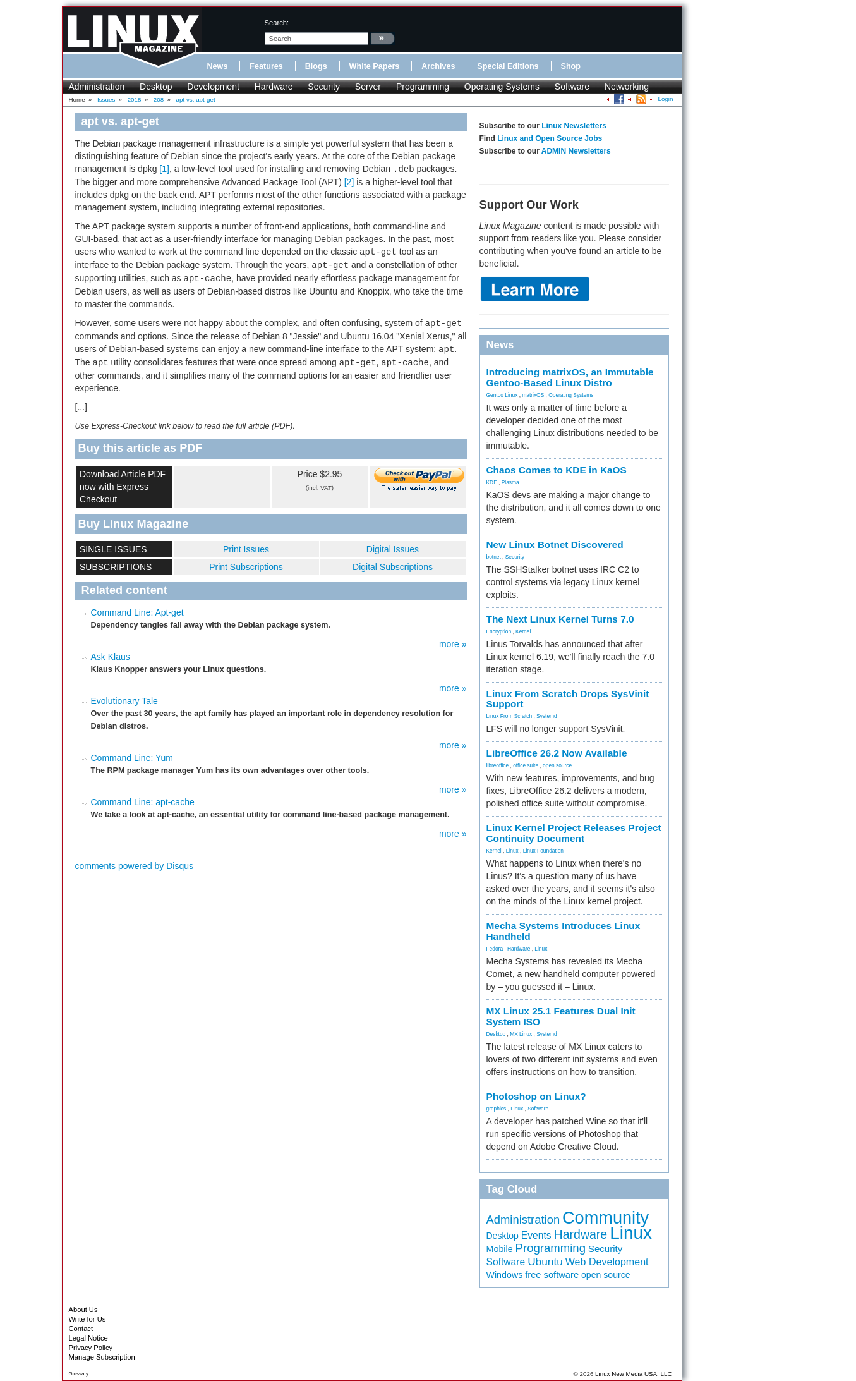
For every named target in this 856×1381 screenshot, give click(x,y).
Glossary (79, 1374)
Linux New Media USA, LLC (633, 1373)
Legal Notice (88, 1338)
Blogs (316, 66)
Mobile (499, 1249)
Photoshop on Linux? (536, 1096)
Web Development (607, 1261)
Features (266, 66)
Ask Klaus (110, 657)
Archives (438, 66)
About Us (83, 1309)
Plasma (510, 482)
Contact (81, 1328)
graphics (496, 1108)
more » (453, 644)
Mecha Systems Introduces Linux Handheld (563, 931)
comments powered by (134, 866)
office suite (525, 765)
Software (572, 87)
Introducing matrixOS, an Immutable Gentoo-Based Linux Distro (570, 377)
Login (665, 98)
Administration (97, 87)
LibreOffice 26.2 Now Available (556, 753)
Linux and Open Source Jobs (549, 138)
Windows (504, 1275)
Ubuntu (545, 1261)
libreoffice (497, 765)
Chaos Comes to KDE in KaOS (556, 470)
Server (368, 87)
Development (213, 87)
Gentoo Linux (502, 395)
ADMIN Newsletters (576, 151)
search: (277, 23)
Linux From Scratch (509, 716)
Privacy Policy (91, 1347)
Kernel (523, 631)
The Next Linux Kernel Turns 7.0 (560, 619)
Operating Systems (502, 87)
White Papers (374, 66)
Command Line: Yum (132, 758)
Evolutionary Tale (124, 701)
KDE (491, 482)
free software (552, 1275)
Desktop (156, 87)
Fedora (494, 949)
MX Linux (521, 1034)
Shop (571, 66)
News (217, 66)
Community (605, 1217)
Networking (627, 87)
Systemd (546, 716)
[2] (349, 182)
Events (536, 1235)
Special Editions (507, 66)
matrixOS (533, 395)
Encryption (499, 631)
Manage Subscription (102, 1357)
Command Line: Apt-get (137, 612)
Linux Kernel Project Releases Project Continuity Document (573, 833)
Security (324, 87)
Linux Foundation (543, 851)
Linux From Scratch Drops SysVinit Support (567, 699)
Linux (512, 851)
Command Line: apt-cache (143, 802)
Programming (422, 87)
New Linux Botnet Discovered (555, 544)
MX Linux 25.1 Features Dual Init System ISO (561, 1016)
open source (557, 765)
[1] (164, 169)
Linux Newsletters (573, 125)
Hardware (274, 87)
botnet (493, 557)
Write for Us (87, 1319)
